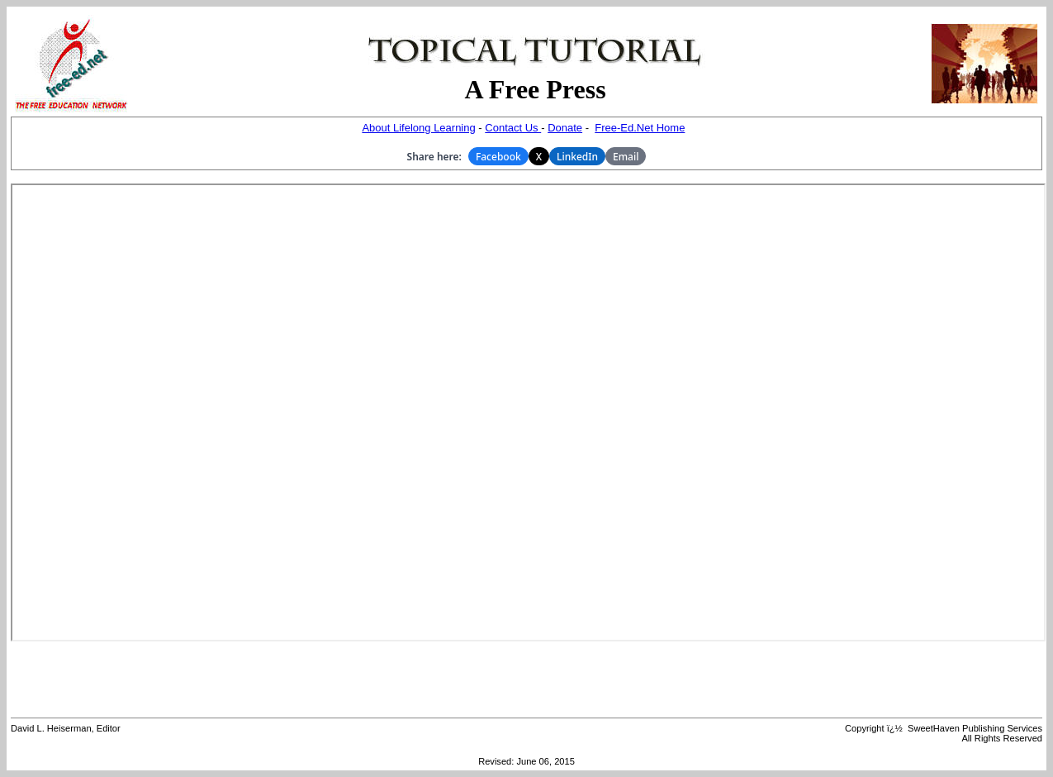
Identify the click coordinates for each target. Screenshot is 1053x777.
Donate (565, 128)
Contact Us (513, 128)
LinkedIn (577, 157)
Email (625, 157)
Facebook (498, 157)
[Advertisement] (527, 679)
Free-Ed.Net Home (640, 128)
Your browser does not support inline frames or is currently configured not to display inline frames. (528, 412)
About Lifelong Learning (418, 128)
